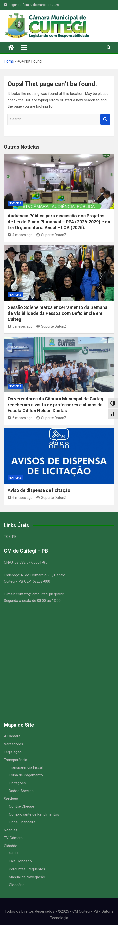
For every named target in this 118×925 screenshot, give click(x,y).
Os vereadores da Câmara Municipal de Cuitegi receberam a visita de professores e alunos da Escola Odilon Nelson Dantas (56, 404)
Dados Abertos (21, 791)
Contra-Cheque (21, 806)
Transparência (15, 760)
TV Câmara (13, 838)
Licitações (17, 783)
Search (105, 119)
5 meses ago (20, 326)
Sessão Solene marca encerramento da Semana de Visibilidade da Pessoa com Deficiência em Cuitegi (57, 313)
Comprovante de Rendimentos (34, 814)
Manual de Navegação (27, 877)
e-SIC (13, 853)
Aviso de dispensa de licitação (39, 490)
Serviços (11, 799)
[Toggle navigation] (24, 47)
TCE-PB (10, 536)
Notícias (15, 203)
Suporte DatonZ (51, 235)
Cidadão (10, 846)
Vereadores (13, 744)
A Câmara (12, 736)
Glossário (17, 885)
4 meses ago (20, 235)
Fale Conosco (20, 861)
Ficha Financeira (22, 822)
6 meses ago (20, 418)
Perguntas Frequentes (27, 869)
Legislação (13, 752)
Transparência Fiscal (26, 767)
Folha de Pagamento (26, 775)
